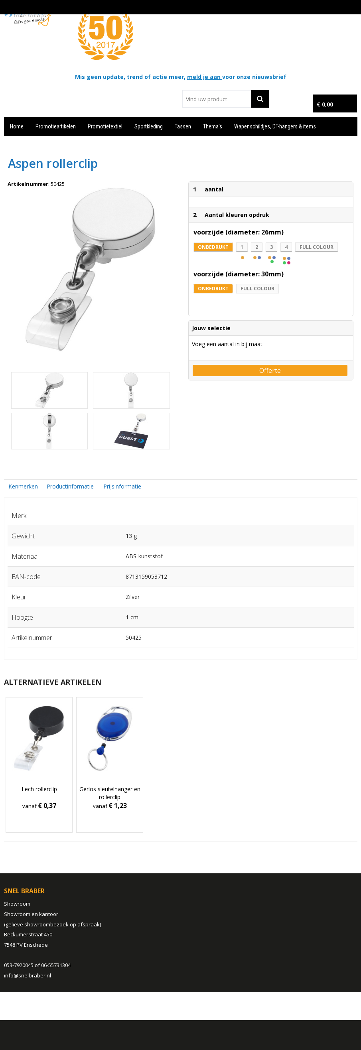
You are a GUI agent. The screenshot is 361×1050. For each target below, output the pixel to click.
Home (17, 126)
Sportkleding (148, 126)
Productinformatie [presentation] (70, 486)
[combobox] (216, 99)
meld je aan (204, 77)
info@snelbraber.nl (27, 975)
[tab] (23, 486)
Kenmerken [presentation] (23, 486)
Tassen (183, 126)
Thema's (212, 126)
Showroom (17, 903)
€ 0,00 (325, 104)
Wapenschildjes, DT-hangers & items (275, 126)
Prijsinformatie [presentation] (122, 486)
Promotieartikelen (56, 126)
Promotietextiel (105, 126)
